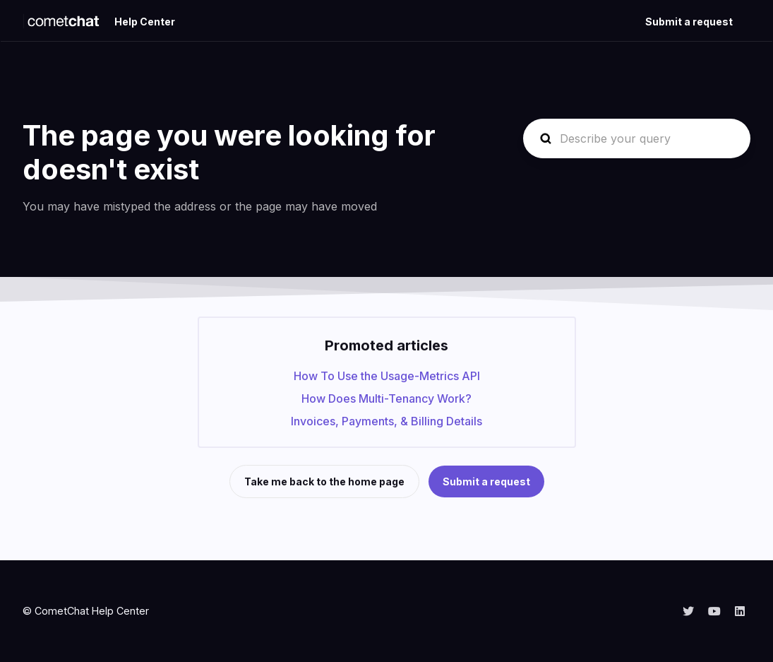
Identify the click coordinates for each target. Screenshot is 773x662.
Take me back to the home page (324, 481)
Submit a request (689, 22)
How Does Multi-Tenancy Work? (386, 398)
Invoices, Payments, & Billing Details (386, 421)
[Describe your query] (636, 138)
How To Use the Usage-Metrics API (387, 376)
